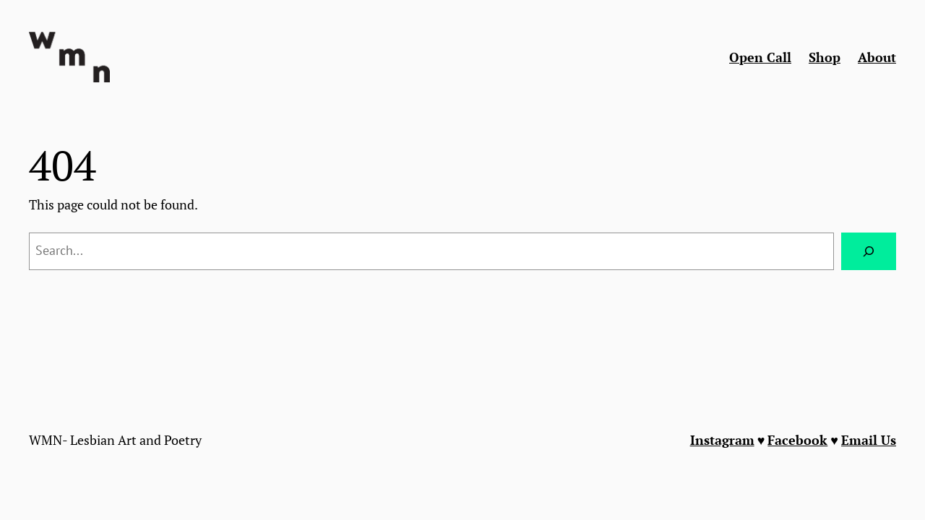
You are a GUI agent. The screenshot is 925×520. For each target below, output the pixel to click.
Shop (824, 57)
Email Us (868, 439)
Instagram (722, 439)
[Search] (868, 251)
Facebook (797, 439)
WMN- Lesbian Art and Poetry (115, 439)
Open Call (760, 57)
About (877, 57)
